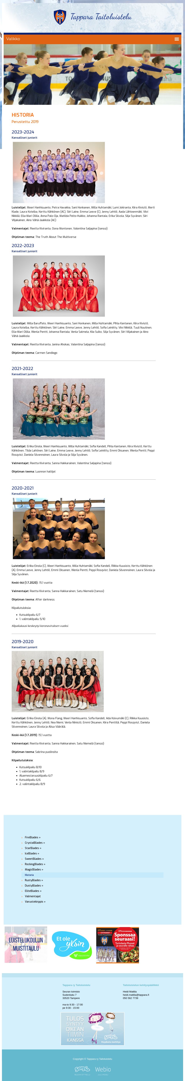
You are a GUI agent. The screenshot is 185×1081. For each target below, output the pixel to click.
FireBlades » (33, 837)
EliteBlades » (33, 891)
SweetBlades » (34, 859)
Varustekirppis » (35, 902)
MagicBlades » (34, 869)
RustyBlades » (34, 880)
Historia (29, 875)
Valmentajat (33, 896)
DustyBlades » (34, 885)
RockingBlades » (35, 864)
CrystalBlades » (35, 843)
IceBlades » (32, 853)
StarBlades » (33, 848)
